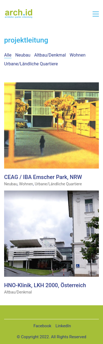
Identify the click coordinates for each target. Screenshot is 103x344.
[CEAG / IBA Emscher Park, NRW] (51, 126)
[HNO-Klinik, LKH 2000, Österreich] (51, 234)
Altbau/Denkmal (50, 55)
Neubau (22, 55)
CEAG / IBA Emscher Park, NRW (43, 177)
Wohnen (77, 55)
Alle (8, 55)
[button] (96, 14)
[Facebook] (42, 326)
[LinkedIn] (63, 326)
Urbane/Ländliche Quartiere (31, 63)
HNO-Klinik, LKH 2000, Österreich (45, 286)
